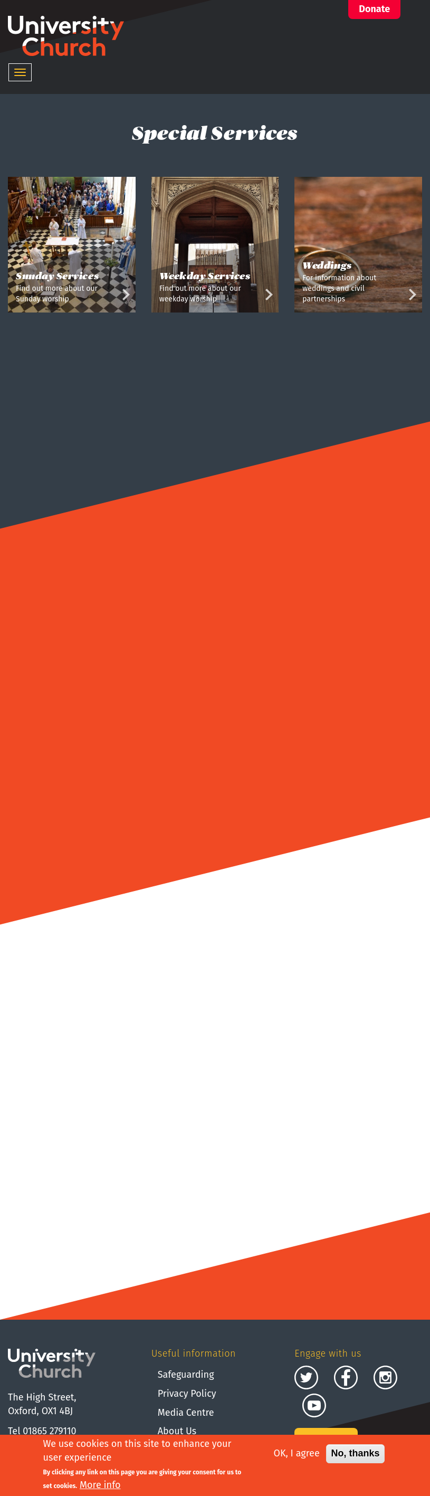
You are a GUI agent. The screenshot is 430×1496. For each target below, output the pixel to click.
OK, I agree (296, 1455)
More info (100, 1486)
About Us (177, 1431)
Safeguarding (186, 1374)
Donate (374, 9)
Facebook (346, 1377)
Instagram (385, 1377)
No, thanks (355, 1455)
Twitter (306, 1377)
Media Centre (186, 1412)
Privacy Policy (187, 1393)
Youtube (314, 1405)
